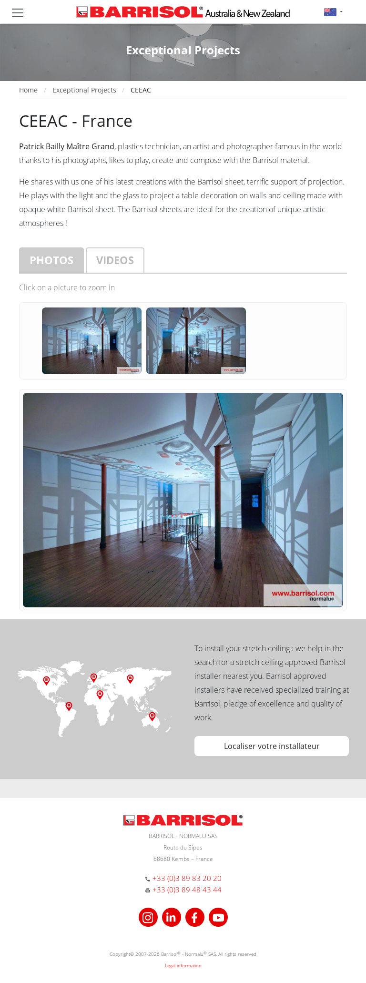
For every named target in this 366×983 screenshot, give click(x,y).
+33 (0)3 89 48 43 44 (187, 889)
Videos (115, 260)
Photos (51, 260)
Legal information (183, 965)
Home (28, 89)
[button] (333, 11)
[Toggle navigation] (17, 13)
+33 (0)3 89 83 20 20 (187, 878)
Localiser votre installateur (272, 746)
